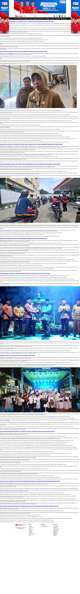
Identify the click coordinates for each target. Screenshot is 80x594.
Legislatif (47, 18)
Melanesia (35, 18)
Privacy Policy (56, 531)
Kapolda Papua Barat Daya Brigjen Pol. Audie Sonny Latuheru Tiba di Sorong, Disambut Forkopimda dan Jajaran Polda (31, 144)
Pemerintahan (41, 18)
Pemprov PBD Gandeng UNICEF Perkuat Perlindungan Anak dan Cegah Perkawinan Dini (23, 51)
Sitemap (55, 533)
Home (15, 18)
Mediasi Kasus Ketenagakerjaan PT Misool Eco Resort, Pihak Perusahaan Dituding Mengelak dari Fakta (27, 21)
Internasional (25, 18)
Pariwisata (63, 18)
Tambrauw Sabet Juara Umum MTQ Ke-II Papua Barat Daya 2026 (17, 355)
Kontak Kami (56, 530)
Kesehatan (52, 18)
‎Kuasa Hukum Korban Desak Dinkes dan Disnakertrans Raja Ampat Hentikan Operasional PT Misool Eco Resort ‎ (29, 506)
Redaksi (54, 535)
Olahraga (30, 531)
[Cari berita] (40, 16)
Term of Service (56, 529)
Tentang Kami (56, 526)
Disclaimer (55, 534)
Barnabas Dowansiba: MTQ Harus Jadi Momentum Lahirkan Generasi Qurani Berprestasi (23, 238)
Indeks (30, 535)
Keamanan (58, 18)
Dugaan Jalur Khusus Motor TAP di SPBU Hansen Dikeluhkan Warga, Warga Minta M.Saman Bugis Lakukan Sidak (30, 164)
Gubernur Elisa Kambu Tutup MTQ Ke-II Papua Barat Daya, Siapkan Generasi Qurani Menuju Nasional (27, 431)
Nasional (20, 18)
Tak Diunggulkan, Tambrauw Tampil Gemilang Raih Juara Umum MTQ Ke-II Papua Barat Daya (25, 273)
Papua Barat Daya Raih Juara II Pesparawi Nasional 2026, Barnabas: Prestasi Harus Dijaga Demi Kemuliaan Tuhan (30, 481)
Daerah (30, 18)
